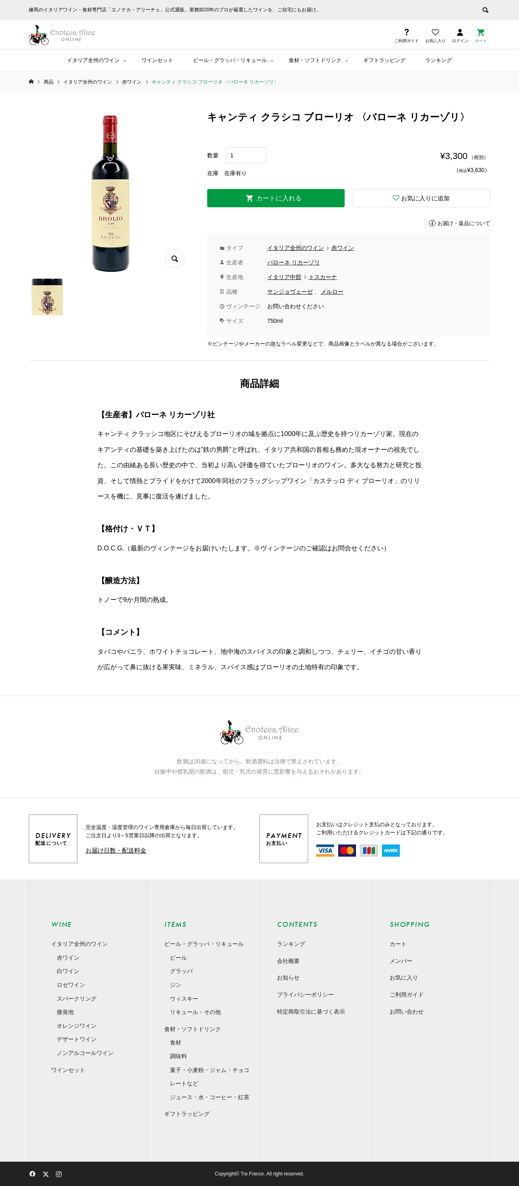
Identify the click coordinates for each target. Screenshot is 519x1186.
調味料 (178, 1056)
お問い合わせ (407, 1011)
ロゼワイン (71, 985)
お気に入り (404, 977)
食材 (175, 1042)
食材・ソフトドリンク (315, 60)
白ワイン (68, 971)
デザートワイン (77, 1039)
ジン (175, 985)
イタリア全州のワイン (93, 60)
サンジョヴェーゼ (290, 291)
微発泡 (65, 1012)
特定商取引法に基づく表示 (311, 1011)
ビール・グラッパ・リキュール (230, 60)
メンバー (401, 961)
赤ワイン (342, 248)
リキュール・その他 (195, 1012)
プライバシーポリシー (305, 994)
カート (398, 944)
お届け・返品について (464, 223)
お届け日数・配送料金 (116, 850)
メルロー (332, 291)
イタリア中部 (284, 277)
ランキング (438, 60)
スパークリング (77, 998)
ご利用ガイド (407, 994)
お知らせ (288, 977)
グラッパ (181, 971)
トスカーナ (323, 277)
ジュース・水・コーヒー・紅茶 (209, 1097)
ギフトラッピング (384, 60)
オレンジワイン (77, 1026)
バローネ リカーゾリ (293, 262)
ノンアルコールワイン (85, 1053)
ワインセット (157, 60)
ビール (178, 957)
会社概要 (288, 961)
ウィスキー (184, 998)
